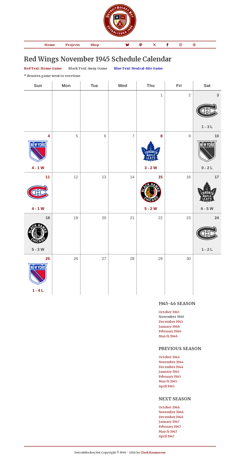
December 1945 (171, 322)
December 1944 (171, 367)
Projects (72, 45)
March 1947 (168, 431)
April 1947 (166, 436)
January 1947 (169, 422)
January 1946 (169, 327)
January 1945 (169, 372)
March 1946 (168, 336)
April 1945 (167, 386)
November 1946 (171, 412)
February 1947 (170, 427)
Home (49, 45)
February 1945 (170, 377)
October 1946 (169, 407)
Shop (95, 45)
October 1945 (169, 312)
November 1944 (171, 362)
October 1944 (169, 357)
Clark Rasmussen (153, 452)
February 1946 (170, 331)
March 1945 (168, 381)
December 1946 (171, 417)
